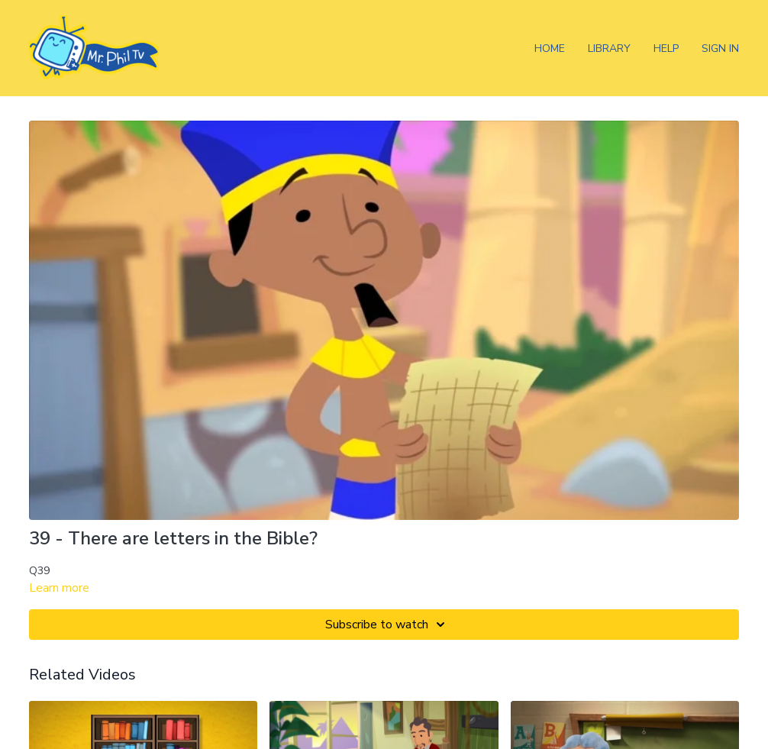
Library (609, 48)
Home (549, 48)
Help (666, 48)
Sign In (720, 48)
